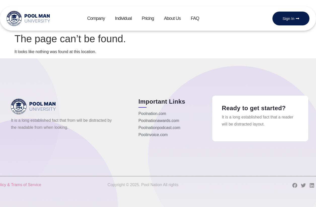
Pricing (148, 18)
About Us (172, 18)
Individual (123, 18)
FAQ (195, 18)
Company (96, 18)
